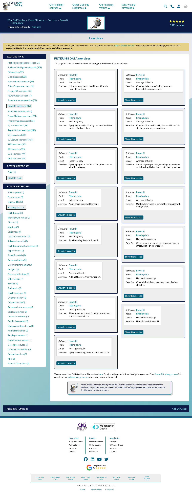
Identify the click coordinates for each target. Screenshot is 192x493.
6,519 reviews (177, 25)
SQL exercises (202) (17, 135)
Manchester (115, 438)
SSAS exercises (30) (17, 144)
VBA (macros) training (131, 478)
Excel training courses (40, 478)
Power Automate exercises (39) (22, 100)
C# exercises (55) (16, 72)
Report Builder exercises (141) (22, 130)
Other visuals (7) (15, 279)
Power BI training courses (166, 374)
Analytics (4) (13, 269)
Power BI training (36, 20)
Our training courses (56, 6)
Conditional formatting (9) (20, 264)
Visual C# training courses (147, 478)
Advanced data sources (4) (20, 307)
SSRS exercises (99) (16, 153)
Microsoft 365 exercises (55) (21, 81)
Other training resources (80, 6)
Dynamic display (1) (17, 297)
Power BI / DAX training (70, 478)
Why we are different (128, 6)
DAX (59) (12, 172)
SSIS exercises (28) (16, 149)
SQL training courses (116, 478)
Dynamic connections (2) (19, 349)
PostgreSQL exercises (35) (20, 91)
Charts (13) (13, 222)
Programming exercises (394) (21, 121)
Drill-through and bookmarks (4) (23, 246)
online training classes (78, 377)
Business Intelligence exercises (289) (25, 67)
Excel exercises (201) (17, 76)
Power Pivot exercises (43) (20, 111)
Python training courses (85, 478)
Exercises (52, 20)
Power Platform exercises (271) (22, 116)
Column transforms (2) (18, 316)
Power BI (64, 20)
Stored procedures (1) (18, 344)
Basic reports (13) (16, 192)
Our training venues (106, 6)
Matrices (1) (13, 227)
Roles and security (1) (18, 241)
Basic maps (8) (14, 231)
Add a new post (179, 408)
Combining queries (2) (18, 321)
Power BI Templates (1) (18, 363)
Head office (73, 438)
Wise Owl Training (16, 20)
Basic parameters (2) (17, 311)
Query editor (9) (15, 202)
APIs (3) (11, 359)
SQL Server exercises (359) (20, 139)
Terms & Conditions (96, 489)
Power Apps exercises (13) (20, 95)
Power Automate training (55, 478)
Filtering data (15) (16, 207)
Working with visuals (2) (19, 217)
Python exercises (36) (18, 125)
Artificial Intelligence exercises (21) (24, 62)
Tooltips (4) (13, 283)
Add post (36, 27)
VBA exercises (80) (16, 158)
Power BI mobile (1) (17, 255)
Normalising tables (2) (18, 330)
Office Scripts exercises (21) (20, 86)
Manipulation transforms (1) (21, 326)
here (100, 374)
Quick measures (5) (17, 293)
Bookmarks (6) (15, 288)
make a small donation (124, 45)
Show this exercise (66, 100)
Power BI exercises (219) (19, 106)
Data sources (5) (15, 197)
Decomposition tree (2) (18, 274)
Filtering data (17, 23)
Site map (82, 489)
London (92, 438)
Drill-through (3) (15, 213)
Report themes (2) (16, 250)
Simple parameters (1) (18, 335)
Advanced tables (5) (17, 260)
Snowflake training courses (101, 478)
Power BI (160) (15, 177)
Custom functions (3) (17, 354)
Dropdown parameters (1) (20, 340)
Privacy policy (109, 489)
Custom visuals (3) (16, 302)
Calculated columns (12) (19, 236)
